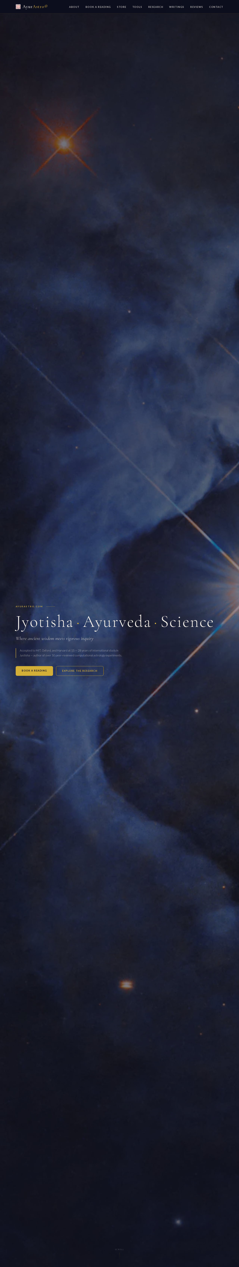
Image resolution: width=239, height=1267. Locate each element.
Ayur (32, 6)
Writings (176, 6)
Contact (216, 6)
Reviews (196, 6)
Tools (137, 6)
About (74, 6)
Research (155, 6)
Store (121, 6)
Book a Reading (98, 6)
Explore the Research (79, 670)
